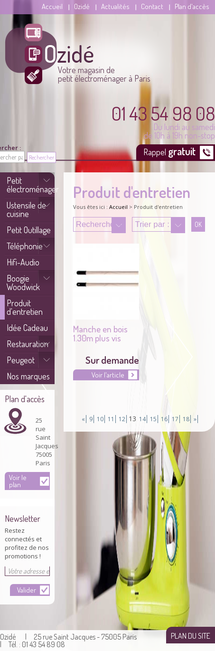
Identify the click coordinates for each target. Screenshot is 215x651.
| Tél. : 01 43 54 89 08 (32, 644)
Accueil (52, 6)
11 (111, 419)
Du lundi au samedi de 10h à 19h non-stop (163, 122)
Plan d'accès (192, 6)
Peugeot (21, 360)
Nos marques (28, 376)
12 (122, 419)
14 (142, 419)
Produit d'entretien (25, 307)
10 (100, 419)
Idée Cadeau (27, 327)
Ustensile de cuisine (26, 209)
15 (153, 419)
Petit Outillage (29, 230)
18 (186, 419)
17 (175, 419)
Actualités (115, 6)
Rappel (170, 151)
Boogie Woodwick (23, 282)
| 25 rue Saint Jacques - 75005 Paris (81, 637)
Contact (152, 6)
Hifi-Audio (23, 262)
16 (164, 419)
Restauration (27, 344)
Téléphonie (25, 246)
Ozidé (82, 6)
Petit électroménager (31, 184)
